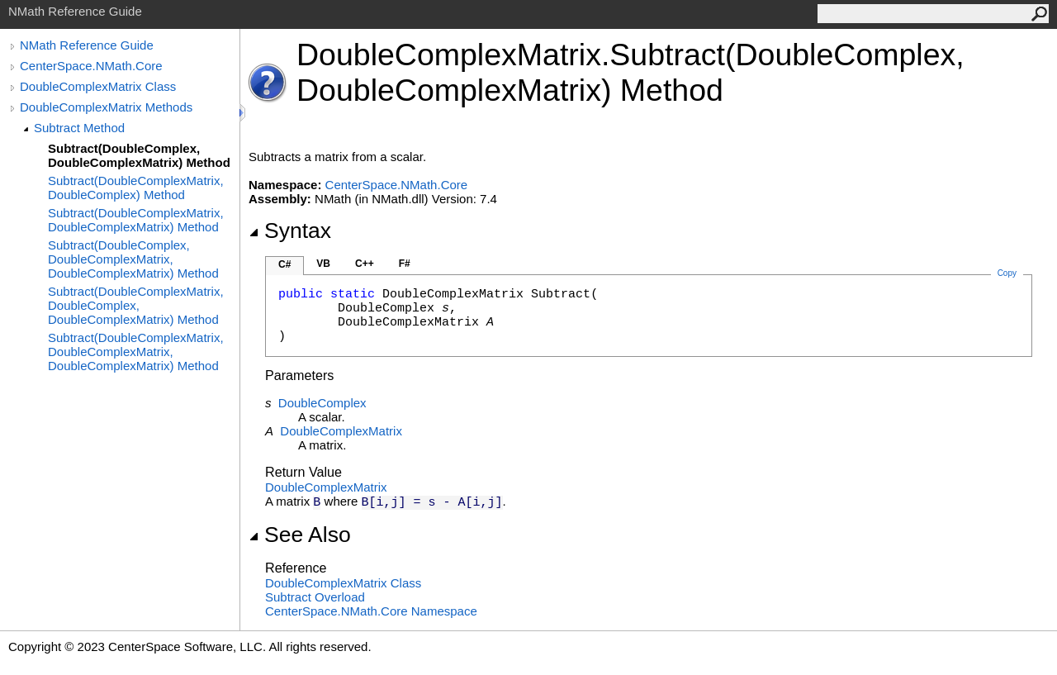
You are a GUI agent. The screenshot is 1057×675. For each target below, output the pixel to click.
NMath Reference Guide (87, 45)
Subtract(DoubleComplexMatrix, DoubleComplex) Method (136, 188)
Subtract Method (79, 128)
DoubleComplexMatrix (341, 431)
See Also (300, 534)
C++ (364, 263)
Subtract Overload (315, 597)
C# (284, 264)
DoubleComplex (322, 403)
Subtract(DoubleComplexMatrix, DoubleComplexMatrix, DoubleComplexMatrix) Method (136, 351)
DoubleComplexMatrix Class (98, 86)
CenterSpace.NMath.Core (91, 66)
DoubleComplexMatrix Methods (106, 107)
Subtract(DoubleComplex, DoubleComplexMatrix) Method (139, 155)
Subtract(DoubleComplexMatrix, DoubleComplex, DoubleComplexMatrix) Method (136, 305)
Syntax (290, 230)
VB (323, 263)
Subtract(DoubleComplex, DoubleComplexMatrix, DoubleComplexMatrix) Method (133, 259)
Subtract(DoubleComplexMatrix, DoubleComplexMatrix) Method (136, 220)
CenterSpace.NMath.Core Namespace (371, 611)
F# (404, 263)
